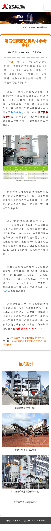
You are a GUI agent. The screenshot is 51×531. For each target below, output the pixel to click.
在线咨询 (8, 291)
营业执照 (23, 527)
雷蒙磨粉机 (15, 112)
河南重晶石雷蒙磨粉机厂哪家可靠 (27, 338)
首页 (25, 27)
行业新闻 (42, 27)
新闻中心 (32, 27)
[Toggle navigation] (47, 8)
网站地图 (32, 527)
